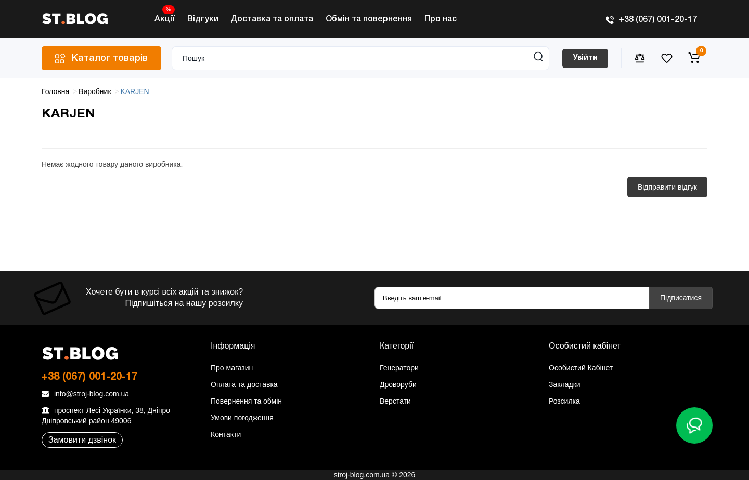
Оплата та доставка (244, 384)
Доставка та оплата (271, 19)
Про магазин (232, 368)
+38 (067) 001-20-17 (651, 19)
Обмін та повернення (369, 19)
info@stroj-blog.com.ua (85, 394)
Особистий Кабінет (581, 368)
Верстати (395, 401)
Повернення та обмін (246, 401)
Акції (164, 16)
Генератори (399, 368)
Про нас (440, 19)
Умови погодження (242, 418)
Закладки (564, 384)
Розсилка (564, 401)
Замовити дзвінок (82, 439)
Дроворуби (398, 384)
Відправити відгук (667, 187)
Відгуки (202, 19)
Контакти (226, 434)
